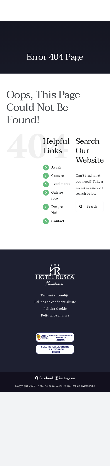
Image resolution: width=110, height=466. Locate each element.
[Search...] (89, 206)
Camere (57, 175)
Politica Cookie (55, 308)
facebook (44, 378)
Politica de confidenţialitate (55, 301)
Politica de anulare (55, 315)
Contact (57, 221)
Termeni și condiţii (55, 295)
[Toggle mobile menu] (101, 9)
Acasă (56, 167)
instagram (65, 378)
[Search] (81, 206)
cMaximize (88, 386)
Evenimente (60, 184)
